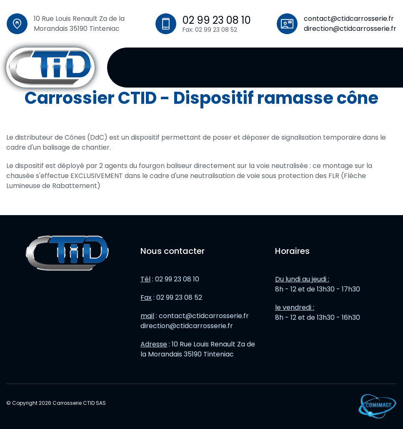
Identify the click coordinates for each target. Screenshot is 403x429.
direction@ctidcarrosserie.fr (350, 28)
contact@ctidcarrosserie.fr (349, 18)
